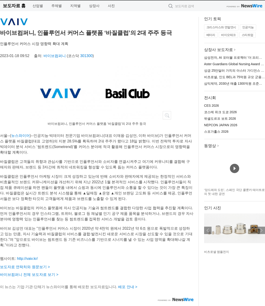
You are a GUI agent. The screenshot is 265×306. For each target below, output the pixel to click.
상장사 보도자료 (218, 50)
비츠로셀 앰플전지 (216, 252)
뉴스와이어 (20, 136)
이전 (208, 230)
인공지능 (248, 27)
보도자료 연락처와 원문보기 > (25, 267)
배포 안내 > (127, 287)
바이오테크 (228, 35)
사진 (111, 6)
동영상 (210, 146)
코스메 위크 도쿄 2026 (220, 112)
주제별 (56, 6)
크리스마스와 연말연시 (221, 27)
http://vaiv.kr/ (27, 259)
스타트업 (247, 35)
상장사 (94, 6)
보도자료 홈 (14, 5)
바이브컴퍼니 (54, 56)
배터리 (210, 35)
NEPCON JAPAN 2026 (220, 125)
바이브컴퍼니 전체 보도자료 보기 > (29, 275)
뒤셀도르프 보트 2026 (220, 118)
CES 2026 (211, 105)
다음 (261, 230)
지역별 (75, 6)
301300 (86, 56)
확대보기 (167, 115)
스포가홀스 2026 (216, 131)
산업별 (38, 6)
